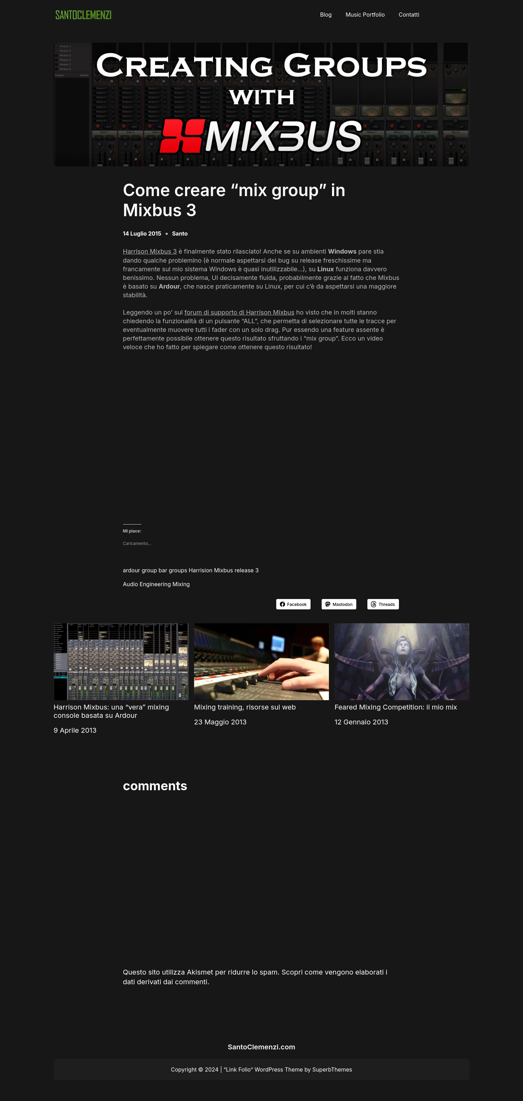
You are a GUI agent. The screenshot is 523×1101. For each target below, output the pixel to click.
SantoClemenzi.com (261, 1047)
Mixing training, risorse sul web (261, 667)
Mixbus (223, 570)
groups (178, 570)
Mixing (181, 584)
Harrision (200, 570)
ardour (131, 570)
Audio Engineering (147, 584)
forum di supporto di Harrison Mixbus (239, 312)
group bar (154, 570)
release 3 (247, 570)
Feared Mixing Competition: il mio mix (401, 667)
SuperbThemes (332, 1069)
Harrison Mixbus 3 (150, 251)
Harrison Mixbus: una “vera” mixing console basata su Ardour (121, 671)
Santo (180, 233)
